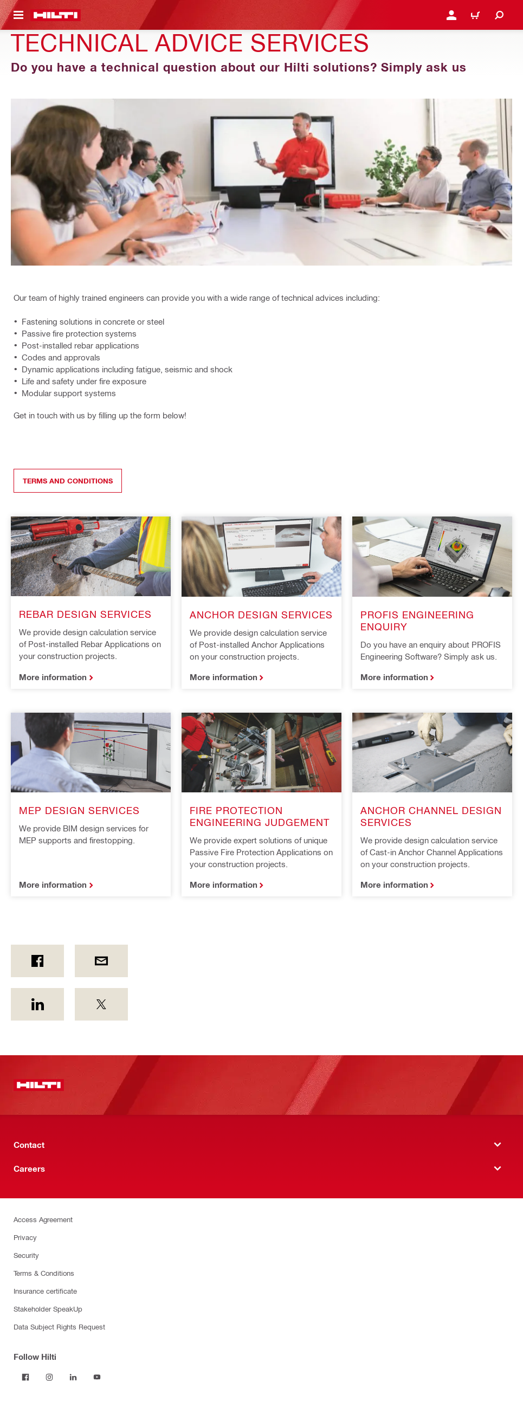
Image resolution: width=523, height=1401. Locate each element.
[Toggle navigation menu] (18, 15)
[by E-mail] (101, 961)
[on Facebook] (37, 961)
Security (26, 1255)
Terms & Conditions (44, 1273)
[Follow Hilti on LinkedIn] (73, 1377)
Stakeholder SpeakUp (48, 1309)
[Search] (499, 15)
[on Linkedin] (37, 1004)
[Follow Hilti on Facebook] (25, 1377)
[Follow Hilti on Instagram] (49, 1377)
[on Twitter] (101, 1004)
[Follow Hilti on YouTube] (97, 1377)
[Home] (55, 15)
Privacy (25, 1237)
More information (53, 677)
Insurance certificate (45, 1291)
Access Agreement (43, 1219)
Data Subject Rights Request (59, 1326)
